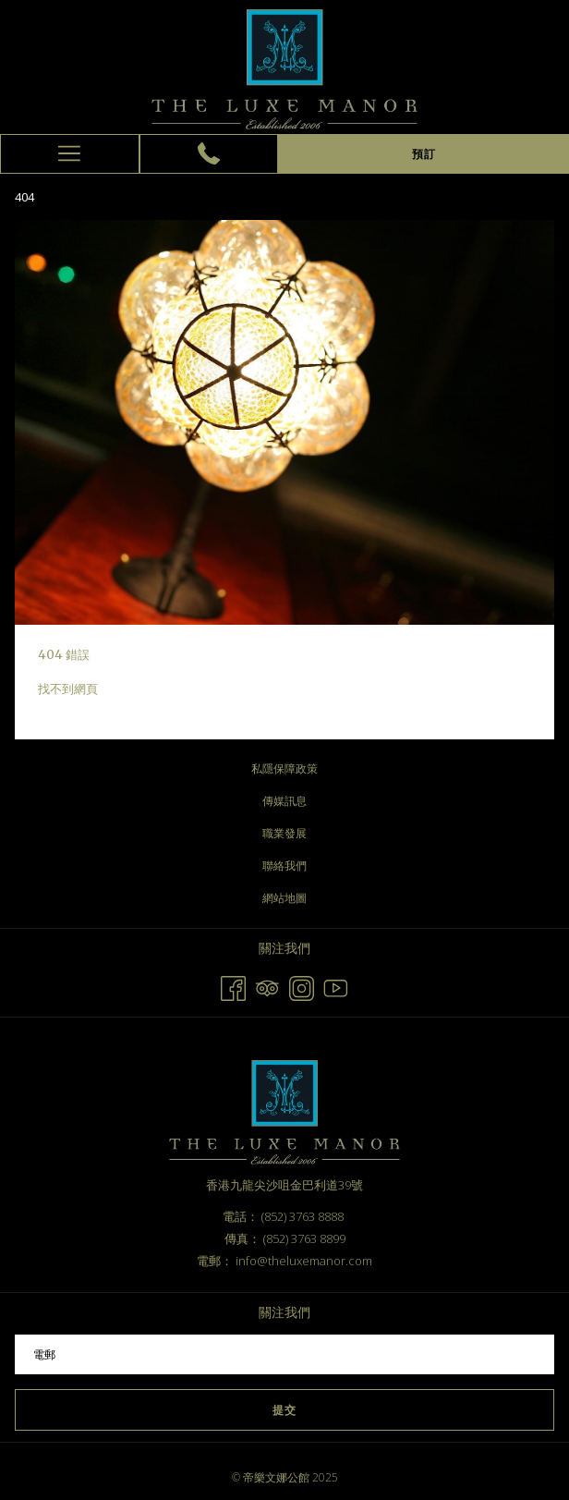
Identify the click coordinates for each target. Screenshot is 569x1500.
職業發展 (284, 833)
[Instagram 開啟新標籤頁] (301, 986)
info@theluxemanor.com (304, 1260)
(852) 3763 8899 (304, 1238)
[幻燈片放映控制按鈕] (284, 1354)
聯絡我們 (284, 865)
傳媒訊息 (284, 801)
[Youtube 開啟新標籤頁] (335, 986)
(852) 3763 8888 (302, 1216)
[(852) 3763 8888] (209, 153)
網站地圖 (284, 898)
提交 (284, 1410)
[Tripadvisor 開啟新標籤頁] (267, 986)
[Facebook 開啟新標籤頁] (233, 986)
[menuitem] (284, 769)
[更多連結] (70, 154)
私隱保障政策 (284, 768)
